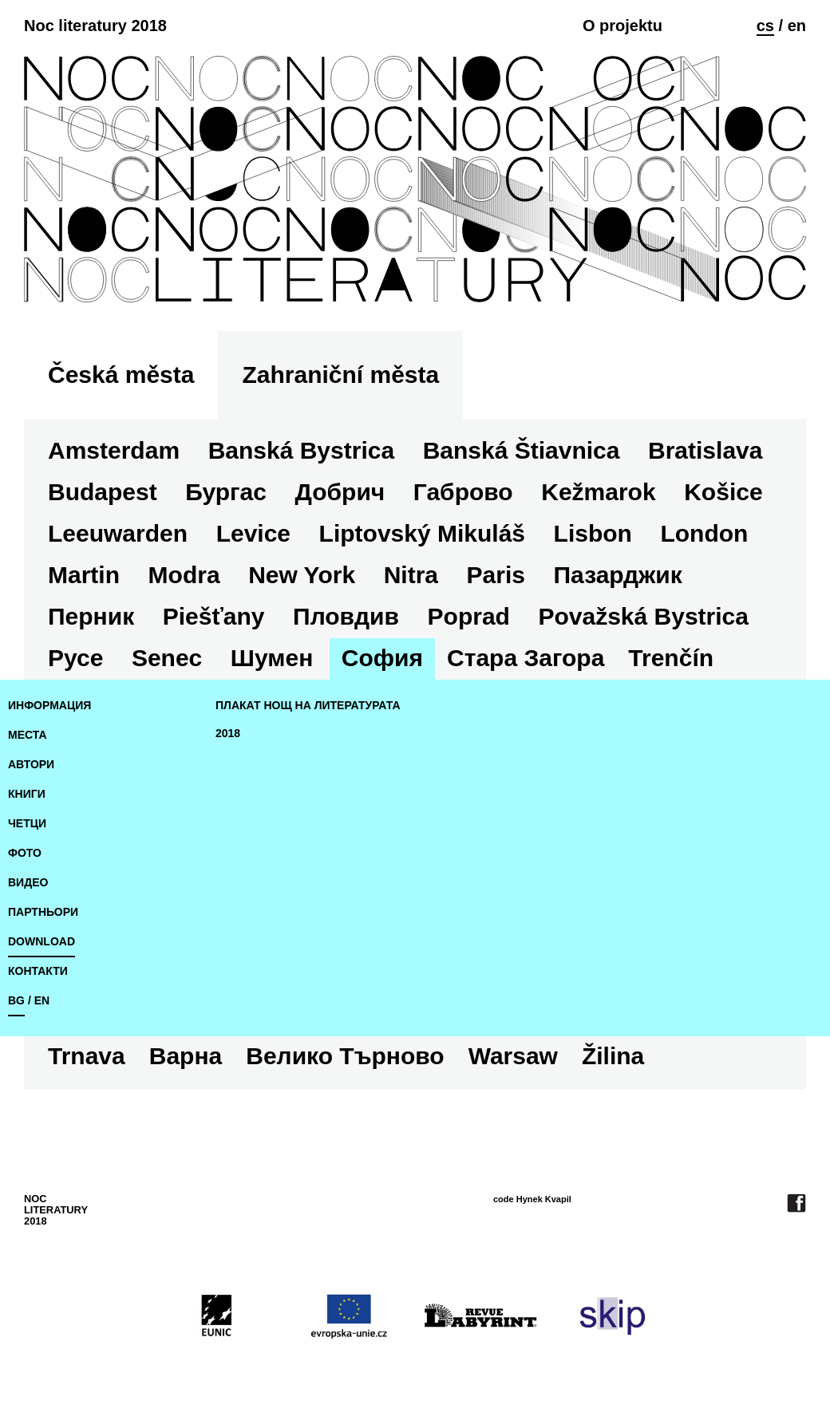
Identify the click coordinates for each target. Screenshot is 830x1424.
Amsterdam (114, 450)
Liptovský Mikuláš (422, 533)
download (41, 941)
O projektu (622, 25)
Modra (184, 575)
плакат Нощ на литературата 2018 (308, 719)
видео (28, 882)
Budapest (102, 492)
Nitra (411, 575)
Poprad (469, 616)
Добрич (339, 492)
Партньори (43, 911)
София (382, 658)
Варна (185, 1056)
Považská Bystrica (643, 616)
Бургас (226, 492)
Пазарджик (618, 575)
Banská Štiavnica (521, 450)
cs (765, 25)
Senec (167, 658)
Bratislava (705, 450)
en (797, 25)
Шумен (272, 658)
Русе (75, 658)
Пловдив (346, 616)
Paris (496, 575)
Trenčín (670, 658)
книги (26, 793)
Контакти (38, 970)
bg (16, 1000)
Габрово (463, 492)
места (27, 734)
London (704, 533)
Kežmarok (598, 492)
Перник (91, 616)
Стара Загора (525, 658)
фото (25, 852)
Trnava (86, 1056)
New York (301, 575)
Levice (253, 533)
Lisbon (593, 533)
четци (27, 823)
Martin (84, 575)
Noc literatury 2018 (95, 25)
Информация (49, 705)
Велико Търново (345, 1056)
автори (31, 764)
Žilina (613, 1056)
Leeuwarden (118, 533)
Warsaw (513, 1056)
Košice (723, 492)
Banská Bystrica (301, 450)
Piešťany (214, 616)
